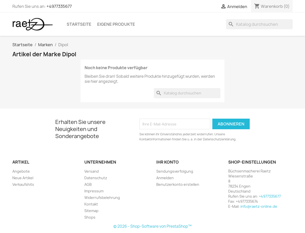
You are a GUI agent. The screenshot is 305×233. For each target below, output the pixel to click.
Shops (89, 217)
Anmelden (165, 177)
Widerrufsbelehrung (102, 197)
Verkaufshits (23, 184)
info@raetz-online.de (258, 206)
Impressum (94, 191)
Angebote (21, 171)
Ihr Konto (167, 162)
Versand (91, 171)
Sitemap (91, 210)
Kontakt (91, 204)
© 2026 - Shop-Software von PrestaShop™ (152, 226)
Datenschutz (95, 177)
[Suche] (259, 24)
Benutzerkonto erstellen (177, 184)
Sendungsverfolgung (174, 171)
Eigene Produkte (116, 24)
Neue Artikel (22, 177)
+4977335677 (59, 6)
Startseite (79, 24)
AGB (88, 184)
